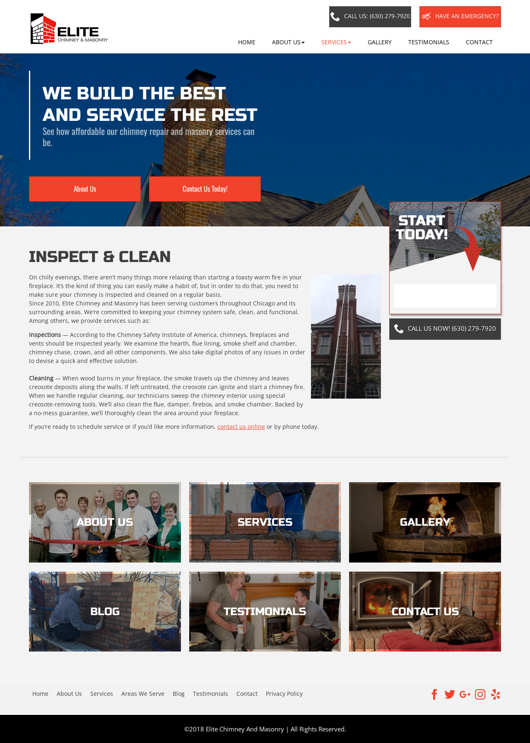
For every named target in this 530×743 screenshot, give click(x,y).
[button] (288, 42)
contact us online (241, 426)
